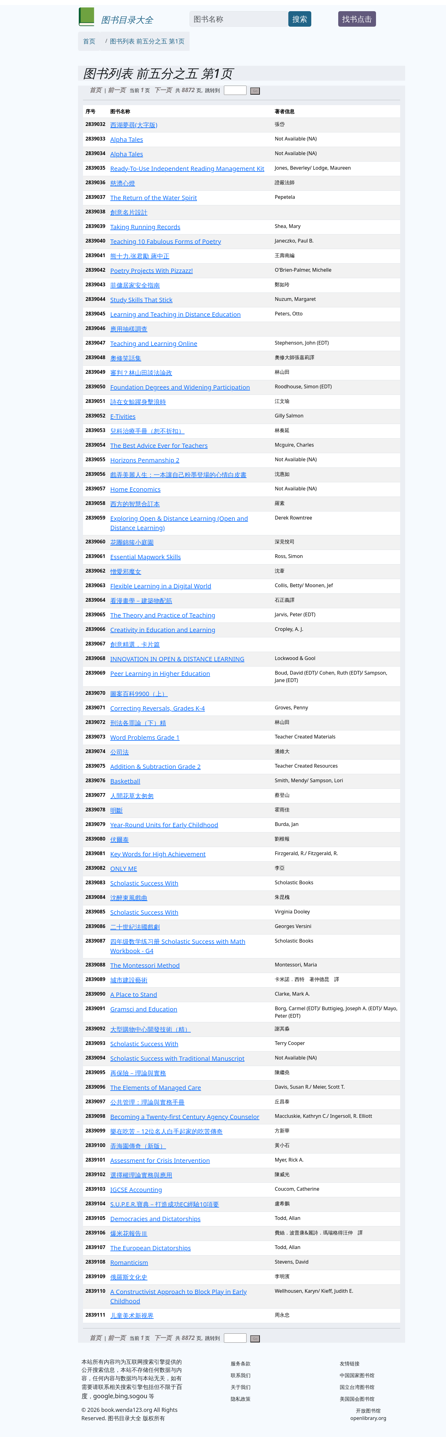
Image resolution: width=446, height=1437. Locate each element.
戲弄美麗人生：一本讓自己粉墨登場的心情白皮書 (178, 475)
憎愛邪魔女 (125, 571)
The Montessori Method (145, 965)
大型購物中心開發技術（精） (150, 1029)
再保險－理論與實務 (138, 1073)
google (103, 1396)
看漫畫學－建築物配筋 (141, 600)
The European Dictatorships (150, 1248)
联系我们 (241, 1375)
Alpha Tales (126, 139)
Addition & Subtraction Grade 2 (155, 766)
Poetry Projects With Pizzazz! (151, 270)
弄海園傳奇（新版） (138, 1146)
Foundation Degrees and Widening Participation (180, 387)
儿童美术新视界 (132, 1315)
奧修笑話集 (125, 358)
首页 (89, 41)
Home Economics (135, 489)
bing (121, 1396)
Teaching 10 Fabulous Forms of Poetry (165, 241)
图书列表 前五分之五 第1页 (147, 41)
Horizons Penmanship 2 (144, 460)
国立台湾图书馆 (357, 1387)
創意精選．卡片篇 (135, 644)
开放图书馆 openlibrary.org (368, 1414)
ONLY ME (123, 868)
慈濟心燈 (122, 183)
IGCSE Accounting (136, 1189)
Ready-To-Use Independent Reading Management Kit (187, 168)
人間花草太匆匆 (132, 796)
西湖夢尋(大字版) (133, 125)
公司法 (119, 752)
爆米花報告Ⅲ (128, 1233)
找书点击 (357, 19)
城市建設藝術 (128, 980)
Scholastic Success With (144, 883)
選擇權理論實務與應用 (141, 1175)
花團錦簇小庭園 (132, 542)
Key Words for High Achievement (158, 854)
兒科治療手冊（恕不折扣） (147, 431)
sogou (138, 1396)
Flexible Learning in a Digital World (160, 586)
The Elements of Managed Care (155, 1087)
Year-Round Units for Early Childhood (164, 825)
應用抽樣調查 (128, 329)
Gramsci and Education (143, 1009)
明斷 (116, 810)
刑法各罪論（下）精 (138, 723)
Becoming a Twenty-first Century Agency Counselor (184, 1117)
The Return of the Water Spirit (153, 198)
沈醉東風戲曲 (128, 898)
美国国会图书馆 (357, 1398)
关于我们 (241, 1387)
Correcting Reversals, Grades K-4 (157, 708)
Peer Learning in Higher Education (160, 673)
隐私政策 (241, 1398)
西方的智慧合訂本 (135, 504)
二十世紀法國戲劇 (135, 927)
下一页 (163, 90)
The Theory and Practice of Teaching (162, 615)
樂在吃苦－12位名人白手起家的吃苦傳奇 (166, 1131)
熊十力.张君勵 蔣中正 (139, 256)
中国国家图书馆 (357, 1375)
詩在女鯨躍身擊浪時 (138, 402)
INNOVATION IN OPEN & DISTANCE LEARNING (177, 659)
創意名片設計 (128, 212)
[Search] (239, 19)
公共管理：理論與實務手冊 (147, 1102)
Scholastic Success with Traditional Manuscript (177, 1058)
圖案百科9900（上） (139, 693)
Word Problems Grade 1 (145, 737)
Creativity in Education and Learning (162, 630)
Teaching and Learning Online (153, 343)
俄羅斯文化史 (128, 1277)
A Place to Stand (133, 994)
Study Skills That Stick (141, 300)
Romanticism (129, 1262)
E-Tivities (123, 416)
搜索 (299, 19)
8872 (189, 90)
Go (255, 90)
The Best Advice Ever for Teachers (159, 445)
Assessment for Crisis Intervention (160, 1160)
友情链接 (350, 1363)
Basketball (125, 781)
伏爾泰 (119, 839)
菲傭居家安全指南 (135, 285)
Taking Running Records (145, 227)
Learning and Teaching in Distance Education (175, 314)
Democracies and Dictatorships (155, 1219)
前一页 (116, 90)
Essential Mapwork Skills (145, 557)
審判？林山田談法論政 (141, 372)
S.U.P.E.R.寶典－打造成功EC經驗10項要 (164, 1204)
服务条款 (241, 1363)
